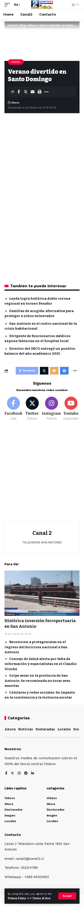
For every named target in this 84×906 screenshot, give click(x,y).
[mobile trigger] (8, 5)
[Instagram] (51, 409)
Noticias (25, 729)
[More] (46, 91)
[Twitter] (32, 409)
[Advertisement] (42, 474)
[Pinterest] (26, 773)
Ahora (15, 62)
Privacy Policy (17, 898)
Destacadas (45, 729)
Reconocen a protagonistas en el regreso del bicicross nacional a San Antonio (35, 647)
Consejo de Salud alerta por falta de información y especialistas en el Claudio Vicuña (40, 664)
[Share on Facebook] (18, 91)
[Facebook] (13, 409)
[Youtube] (71, 409)
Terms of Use (41, 898)
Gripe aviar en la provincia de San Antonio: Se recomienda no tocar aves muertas (37, 681)
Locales (64, 729)
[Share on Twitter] (25, 91)
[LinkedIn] (32, 773)
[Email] (32, 91)
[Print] (39, 91)
